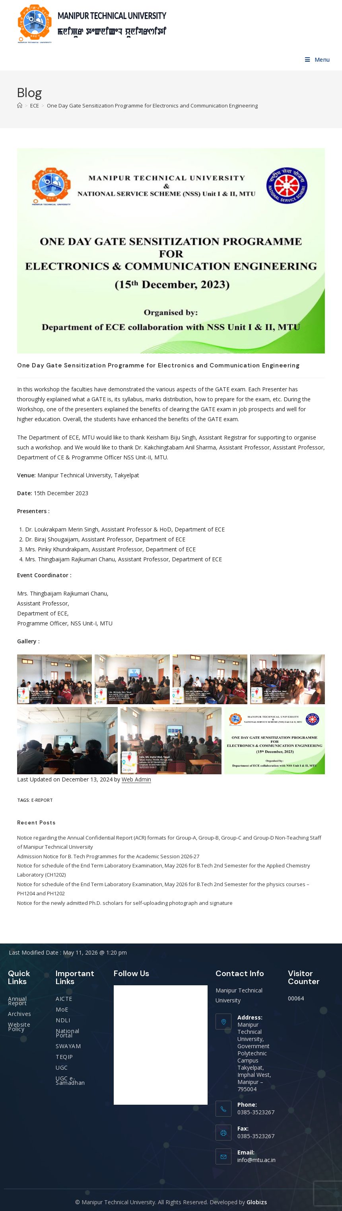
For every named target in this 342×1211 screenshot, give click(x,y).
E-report (42, 800)
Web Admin (136, 779)
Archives (19, 1014)
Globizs (257, 1202)
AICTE (64, 998)
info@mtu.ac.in (256, 1160)
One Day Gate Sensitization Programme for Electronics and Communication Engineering (152, 105)
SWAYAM (68, 1046)
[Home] (19, 105)
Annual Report (17, 1001)
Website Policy (19, 1027)
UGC (62, 1067)
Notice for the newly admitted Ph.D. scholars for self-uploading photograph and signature (125, 902)
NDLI (63, 1020)
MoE (62, 1009)
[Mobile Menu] (317, 59)
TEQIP (64, 1057)
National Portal (68, 1033)
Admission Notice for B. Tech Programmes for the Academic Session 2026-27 (108, 856)
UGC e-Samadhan (70, 1080)
